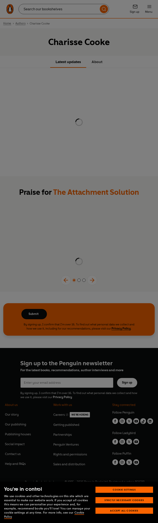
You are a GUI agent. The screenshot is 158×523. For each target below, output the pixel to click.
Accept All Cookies (124, 510)
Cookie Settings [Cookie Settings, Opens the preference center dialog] (124, 489)
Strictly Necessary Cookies (124, 500)
